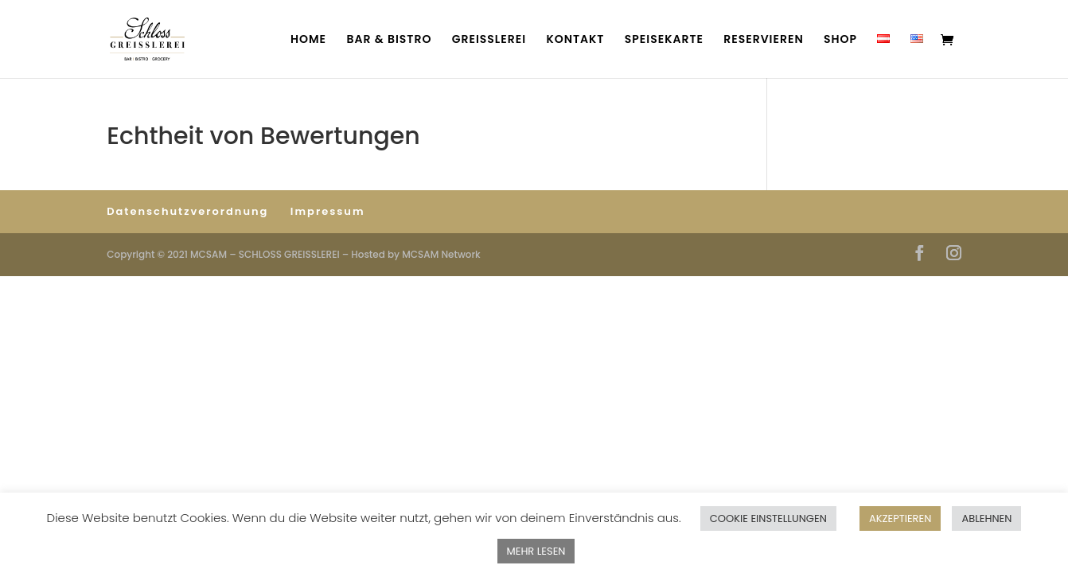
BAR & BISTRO (388, 40)
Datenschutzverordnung (187, 211)
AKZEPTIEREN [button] (900, 518)
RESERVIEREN (763, 40)
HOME (308, 40)
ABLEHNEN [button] (986, 518)
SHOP (840, 40)
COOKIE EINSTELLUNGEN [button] (768, 518)
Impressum (327, 211)
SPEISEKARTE (664, 40)
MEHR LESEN (536, 551)
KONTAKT (575, 40)
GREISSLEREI (489, 40)
